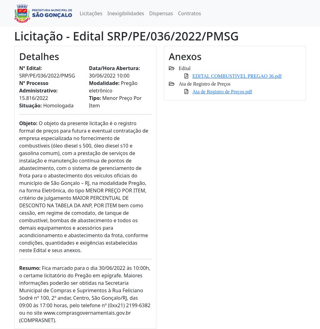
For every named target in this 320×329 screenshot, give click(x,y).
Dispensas (161, 13)
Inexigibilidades (125, 13)
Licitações (90, 13)
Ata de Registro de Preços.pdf (222, 91)
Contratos (189, 13)
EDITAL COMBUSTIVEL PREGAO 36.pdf (237, 75)
